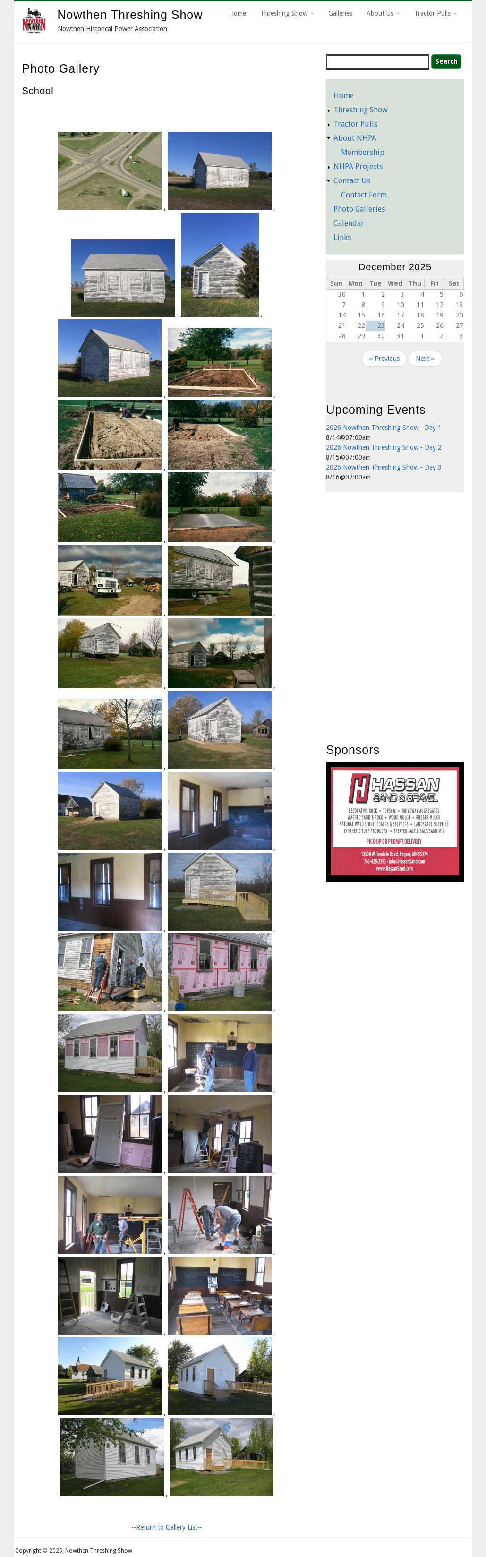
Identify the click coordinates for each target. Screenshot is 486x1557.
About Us (383, 13)
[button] (111, 207)
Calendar (348, 223)
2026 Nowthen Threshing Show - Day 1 (384, 427)
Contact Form (364, 194)
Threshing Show (287, 13)
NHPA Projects (358, 166)
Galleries (340, 13)
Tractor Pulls (435, 13)
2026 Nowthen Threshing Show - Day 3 (384, 467)
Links (342, 237)
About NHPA (354, 138)
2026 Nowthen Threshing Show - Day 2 (384, 447)
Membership (362, 152)
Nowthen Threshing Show (130, 14)
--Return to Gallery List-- (166, 1527)
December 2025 (395, 267)
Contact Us (351, 180)
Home (237, 13)
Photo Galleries (359, 209)
